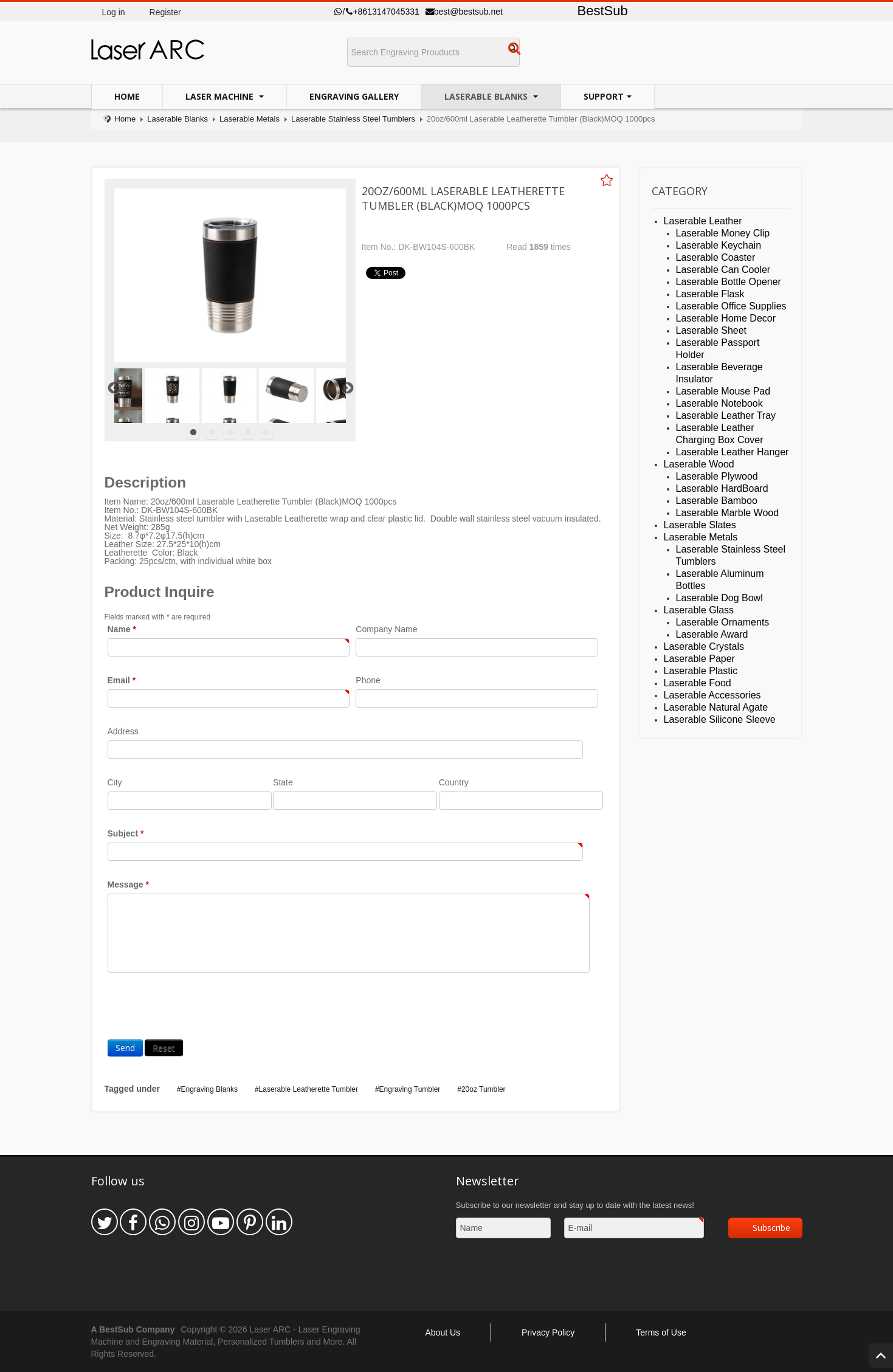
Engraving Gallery (354, 96)
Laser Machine (220, 96)
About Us (443, 1332)
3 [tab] (230, 433)
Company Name (386, 629)
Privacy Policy (548, 1332)
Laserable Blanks (487, 96)
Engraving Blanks (209, 1089)
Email (122, 680)
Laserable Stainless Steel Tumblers (353, 118)
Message (129, 884)
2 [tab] (211, 433)
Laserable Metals (249, 118)
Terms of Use (661, 1332)
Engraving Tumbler (410, 1089)
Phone (368, 680)
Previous (113, 388)
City (115, 782)
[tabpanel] (229, 395)
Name (122, 629)
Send (125, 1047)
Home (127, 96)
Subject (126, 833)
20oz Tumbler (483, 1089)
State (283, 782)
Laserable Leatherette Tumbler (308, 1089)
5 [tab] (266, 433)
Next (347, 388)
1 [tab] (193, 433)
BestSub (603, 10)
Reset (164, 1047)
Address (123, 731)
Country (454, 782)
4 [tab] (248, 433)
